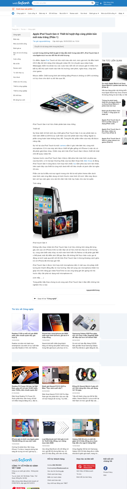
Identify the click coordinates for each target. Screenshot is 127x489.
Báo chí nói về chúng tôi (20, 53)
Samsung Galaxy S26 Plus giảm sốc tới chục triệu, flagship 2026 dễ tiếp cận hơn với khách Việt (85, 335)
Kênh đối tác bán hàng (84, 477)
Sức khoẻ (84, 13)
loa (74, 164)
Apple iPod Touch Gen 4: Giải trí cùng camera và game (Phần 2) (111, 140)
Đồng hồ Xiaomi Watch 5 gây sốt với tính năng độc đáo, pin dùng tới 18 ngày (85, 388)
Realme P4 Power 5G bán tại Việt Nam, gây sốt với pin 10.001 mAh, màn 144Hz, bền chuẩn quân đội (25, 388)
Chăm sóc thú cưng (19, 82)
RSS (104, 475)
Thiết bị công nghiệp (20, 86)
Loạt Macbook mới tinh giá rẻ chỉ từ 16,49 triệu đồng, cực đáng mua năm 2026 (55, 441)
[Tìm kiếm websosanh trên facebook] (105, 468)
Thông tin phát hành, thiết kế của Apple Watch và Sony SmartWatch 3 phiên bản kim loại (111, 103)
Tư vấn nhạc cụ (18, 73)
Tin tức (23, 29)
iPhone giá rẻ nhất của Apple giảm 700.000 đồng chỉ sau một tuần (25, 440)
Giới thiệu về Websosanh (85, 471)
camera (63, 146)
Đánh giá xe (93, 13)
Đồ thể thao (53, 13)
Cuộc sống (31, 13)
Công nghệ (20, 13)
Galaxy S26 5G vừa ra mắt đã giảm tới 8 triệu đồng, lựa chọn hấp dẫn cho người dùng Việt (84, 441)
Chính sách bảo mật (54, 480)
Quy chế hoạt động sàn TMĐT (57, 483)
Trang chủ (15, 29)
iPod (47, 60)
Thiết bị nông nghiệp (20, 91)
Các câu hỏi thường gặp (55, 471)
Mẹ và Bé (63, 13)
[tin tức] (13, 13)
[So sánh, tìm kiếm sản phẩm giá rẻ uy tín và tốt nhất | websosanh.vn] (21, 3)
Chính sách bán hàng (54, 474)
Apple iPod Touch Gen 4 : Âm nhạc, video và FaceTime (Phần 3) (111, 131)
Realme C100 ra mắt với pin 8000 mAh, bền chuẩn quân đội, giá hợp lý (25, 335)
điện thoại (88, 161)
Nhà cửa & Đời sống (108, 13)
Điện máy (42, 13)
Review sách (74, 13)
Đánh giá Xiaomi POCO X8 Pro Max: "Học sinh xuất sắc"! (54, 387)
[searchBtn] (92, 3)
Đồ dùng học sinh (19, 100)
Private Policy (107, 472)
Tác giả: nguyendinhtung (41, 41)
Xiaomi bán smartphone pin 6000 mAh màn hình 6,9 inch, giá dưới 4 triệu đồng (55, 335)
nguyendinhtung (92, 290)
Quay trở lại (47, 299)
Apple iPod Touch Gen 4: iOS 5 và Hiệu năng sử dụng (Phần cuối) (111, 121)
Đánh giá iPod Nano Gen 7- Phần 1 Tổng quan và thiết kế (111, 112)
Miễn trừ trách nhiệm (54, 477)
